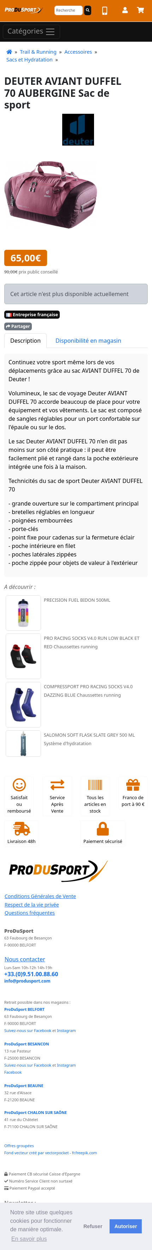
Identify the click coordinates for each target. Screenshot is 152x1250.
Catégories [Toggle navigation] (31, 31)
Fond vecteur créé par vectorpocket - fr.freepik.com (50, 1152)
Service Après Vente (57, 796)
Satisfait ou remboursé (19, 796)
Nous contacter (25, 959)
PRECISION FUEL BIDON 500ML (77, 600)
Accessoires (78, 51)
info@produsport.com (27, 981)
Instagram (66, 1030)
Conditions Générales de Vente (40, 896)
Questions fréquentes (30, 912)
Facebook (13, 1072)
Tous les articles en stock (95, 796)
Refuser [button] (93, 1226)
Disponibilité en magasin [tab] (88, 340)
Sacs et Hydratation (29, 59)
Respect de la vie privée (32, 904)
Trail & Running (38, 51)
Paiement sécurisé (102, 833)
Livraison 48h (21, 833)
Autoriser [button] (126, 1226)
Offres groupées (19, 1145)
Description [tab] (25, 340)
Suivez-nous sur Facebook (27, 1030)
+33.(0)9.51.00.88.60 (31, 974)
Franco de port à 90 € (133, 792)
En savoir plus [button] (29, 1239)
